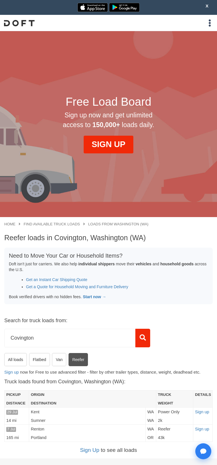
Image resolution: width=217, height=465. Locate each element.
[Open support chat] (203, 451)
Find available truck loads (52, 224)
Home (9, 224)
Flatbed (39, 359)
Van (59, 359)
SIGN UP (108, 144)
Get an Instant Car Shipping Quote (56, 279)
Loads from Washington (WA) (118, 224)
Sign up (11, 372)
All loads (15, 359)
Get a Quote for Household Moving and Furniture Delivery (77, 286)
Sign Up (89, 450)
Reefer (78, 359)
